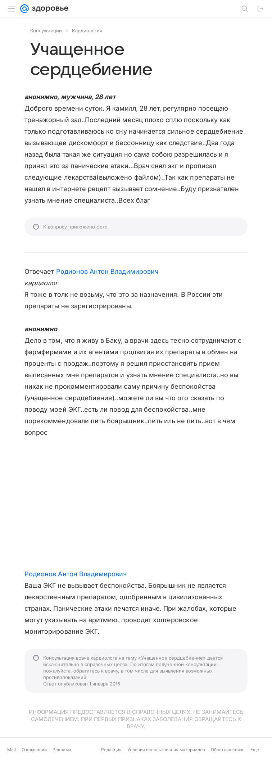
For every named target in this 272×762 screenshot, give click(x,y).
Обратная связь (228, 749)
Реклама (62, 749)
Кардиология (87, 30)
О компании (34, 749)
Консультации (46, 30)
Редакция (111, 749)
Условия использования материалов (166, 749)
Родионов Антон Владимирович (107, 271)
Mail (11, 749)
